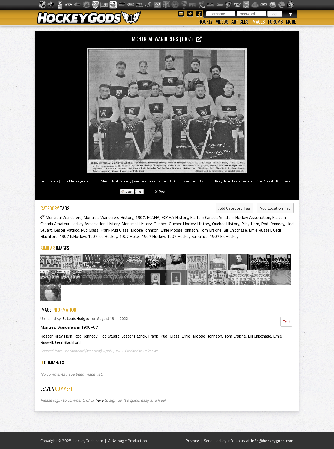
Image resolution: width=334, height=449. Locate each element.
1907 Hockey (153, 236)
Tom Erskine (49, 181)
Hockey (206, 21)
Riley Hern (222, 181)
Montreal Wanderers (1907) (167, 39)
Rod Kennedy (121, 181)
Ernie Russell (264, 181)
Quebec (160, 224)
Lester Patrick (242, 181)
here (99, 400)
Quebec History (225, 224)
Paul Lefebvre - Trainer (150, 181)
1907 (140, 217)
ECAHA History (175, 217)
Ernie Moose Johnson (76, 181)
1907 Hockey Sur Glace (187, 236)
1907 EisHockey (224, 236)
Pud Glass (283, 181)
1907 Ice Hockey (102, 236)
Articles (239, 21)
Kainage (119, 441)
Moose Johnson (144, 230)
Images (258, 21)
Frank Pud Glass (114, 230)
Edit (286, 321)
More (291, 21)
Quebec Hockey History (189, 224)
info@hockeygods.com (272, 441)
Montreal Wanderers (63, 217)
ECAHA (153, 217)
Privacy (192, 441)
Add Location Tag (275, 208)
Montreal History (137, 224)
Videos (222, 21)
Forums (275, 21)
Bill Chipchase (179, 181)
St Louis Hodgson (76, 318)
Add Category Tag (234, 208)
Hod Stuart (102, 181)
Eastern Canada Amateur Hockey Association (230, 217)
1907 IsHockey (72, 236)
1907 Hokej (129, 236)
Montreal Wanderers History (108, 217)
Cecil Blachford (202, 181)
